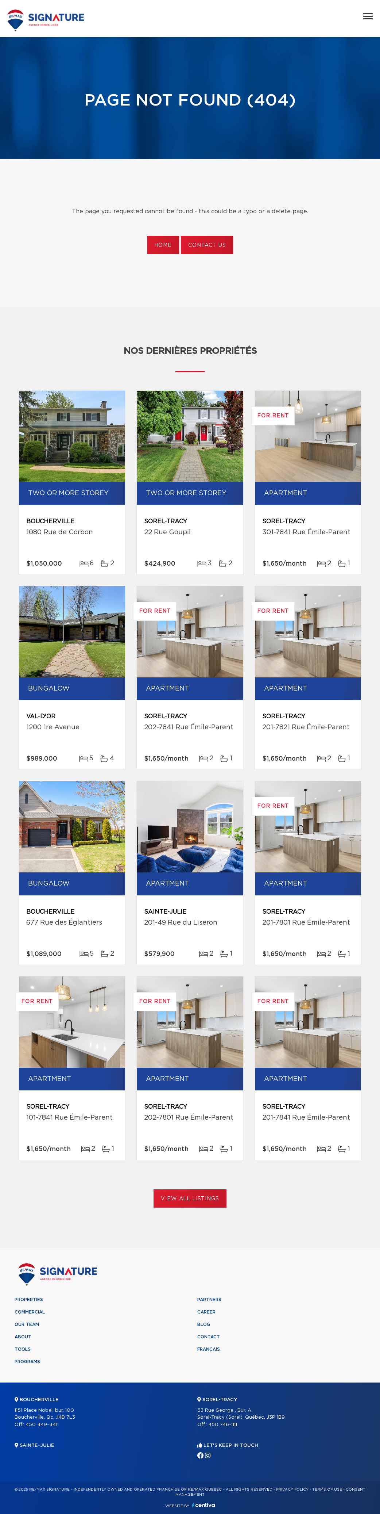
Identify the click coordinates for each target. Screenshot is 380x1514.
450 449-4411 (42, 1424)
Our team (27, 1324)
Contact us (207, 245)
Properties (29, 1299)
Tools (23, 1349)
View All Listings (190, 1198)
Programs (27, 1362)
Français (208, 1349)
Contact (208, 1337)
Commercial (30, 1312)
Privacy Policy (292, 1489)
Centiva (203, 1505)
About (23, 1337)
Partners (209, 1299)
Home (163, 245)
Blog (203, 1324)
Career (206, 1312)
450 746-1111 (222, 1424)
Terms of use (327, 1489)
